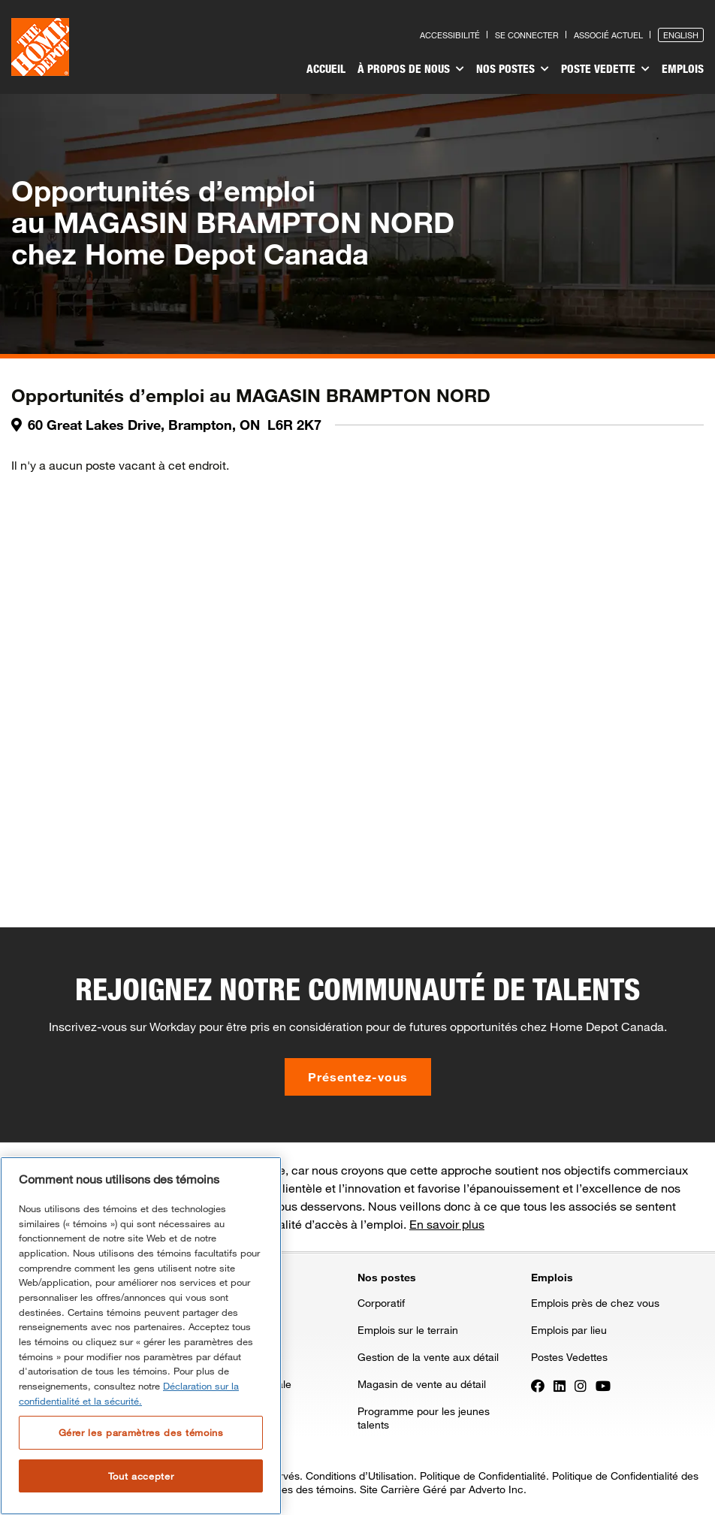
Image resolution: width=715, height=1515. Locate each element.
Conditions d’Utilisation (360, 1475)
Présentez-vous (358, 1076)
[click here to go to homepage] (40, 47)
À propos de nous (411, 69)
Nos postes (512, 69)
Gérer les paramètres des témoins (141, 1432)
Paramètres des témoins (295, 1489)
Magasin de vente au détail (422, 1383)
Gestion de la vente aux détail (428, 1356)
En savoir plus (446, 1224)
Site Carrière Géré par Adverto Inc (441, 1489)
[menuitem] (325, 70)
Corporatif (381, 1302)
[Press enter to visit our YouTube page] (603, 1385)
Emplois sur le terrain (408, 1329)
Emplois (683, 68)
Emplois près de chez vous (595, 1302)
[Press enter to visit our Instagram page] (581, 1385)
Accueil (325, 68)
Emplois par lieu (569, 1329)
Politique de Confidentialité (483, 1475)
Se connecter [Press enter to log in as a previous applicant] (527, 35)
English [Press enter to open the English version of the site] (680, 35)
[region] (141, 1336)
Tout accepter (141, 1476)
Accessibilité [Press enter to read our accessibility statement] (450, 35)
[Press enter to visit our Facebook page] (538, 1385)
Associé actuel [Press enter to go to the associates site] (608, 35)
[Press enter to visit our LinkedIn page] (560, 1385)
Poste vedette (605, 69)
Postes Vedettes (569, 1356)
